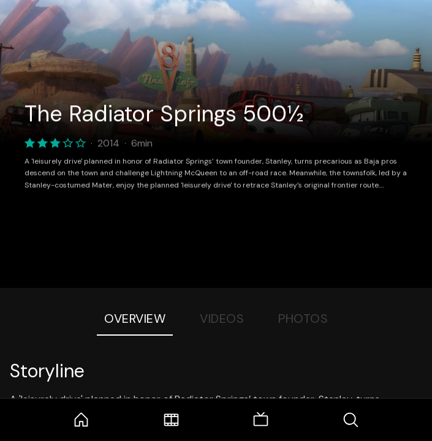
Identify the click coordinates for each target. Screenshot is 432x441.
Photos (303, 318)
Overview (134, 318)
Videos (222, 318)
